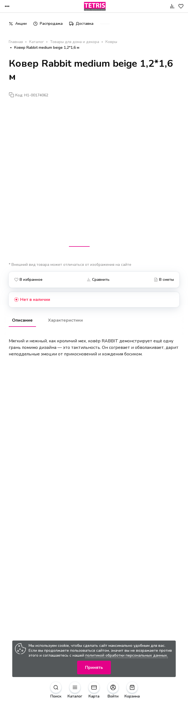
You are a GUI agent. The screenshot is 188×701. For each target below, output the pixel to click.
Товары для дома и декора (74, 41)
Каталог (36, 41)
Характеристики (65, 320)
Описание (22, 320)
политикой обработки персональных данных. (126, 655)
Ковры (111, 41)
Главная (16, 41)
